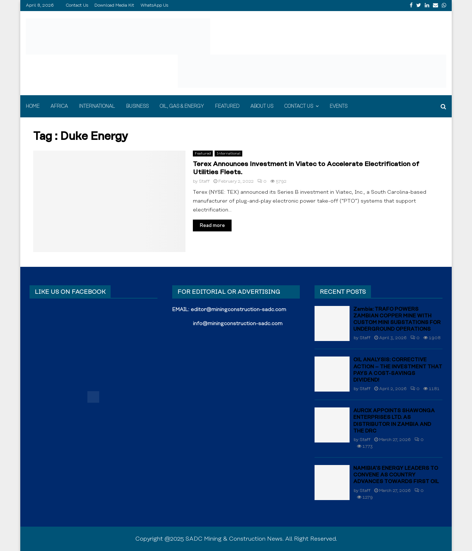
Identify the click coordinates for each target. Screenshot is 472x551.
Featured (227, 106)
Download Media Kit (114, 5)
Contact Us (77, 5)
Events (338, 106)
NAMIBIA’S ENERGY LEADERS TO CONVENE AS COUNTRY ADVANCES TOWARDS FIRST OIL (396, 475)
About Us (261, 106)
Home (32, 106)
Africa (59, 106)
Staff (204, 181)
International (97, 106)
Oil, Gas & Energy (182, 106)
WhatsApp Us (154, 5)
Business (137, 106)
